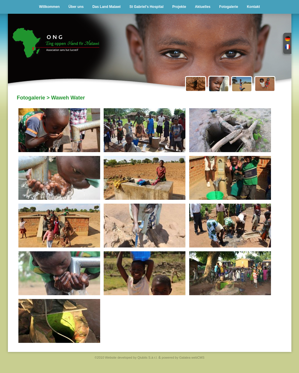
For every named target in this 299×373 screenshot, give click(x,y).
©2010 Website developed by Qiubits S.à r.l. (126, 357)
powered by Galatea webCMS (183, 357)
